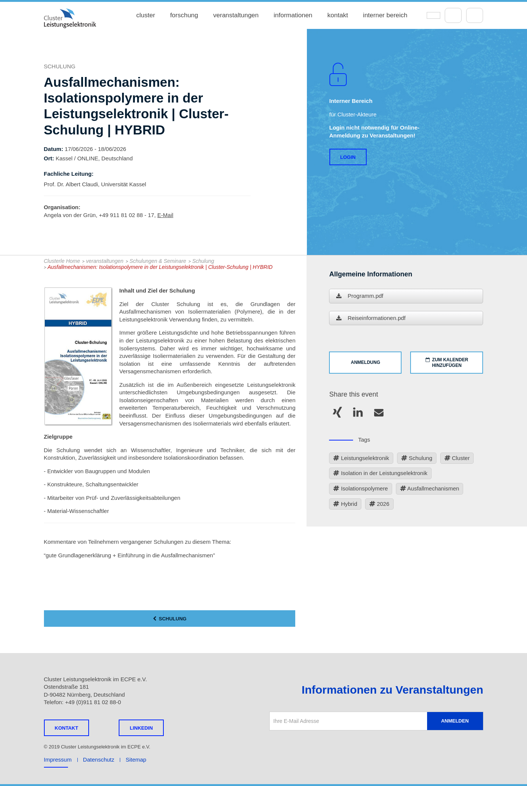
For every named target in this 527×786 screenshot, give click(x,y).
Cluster (457, 458)
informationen (293, 15)
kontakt (338, 15)
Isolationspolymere (360, 489)
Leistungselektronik (361, 458)
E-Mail (165, 215)
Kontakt (67, 728)
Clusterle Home (62, 261)
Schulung (203, 261)
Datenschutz (98, 759)
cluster (145, 15)
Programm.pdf (359, 296)
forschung (184, 15)
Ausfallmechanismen (429, 489)
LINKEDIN (141, 728)
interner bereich (385, 15)
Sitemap (135, 759)
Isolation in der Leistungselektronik (380, 473)
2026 (379, 504)
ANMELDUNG (365, 362)
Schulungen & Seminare (158, 261)
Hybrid (345, 504)
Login (348, 157)
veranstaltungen (236, 15)
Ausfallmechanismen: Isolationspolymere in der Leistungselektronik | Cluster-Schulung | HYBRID (160, 267)
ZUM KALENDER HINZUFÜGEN (447, 362)
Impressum (58, 759)
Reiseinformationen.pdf (370, 319)
